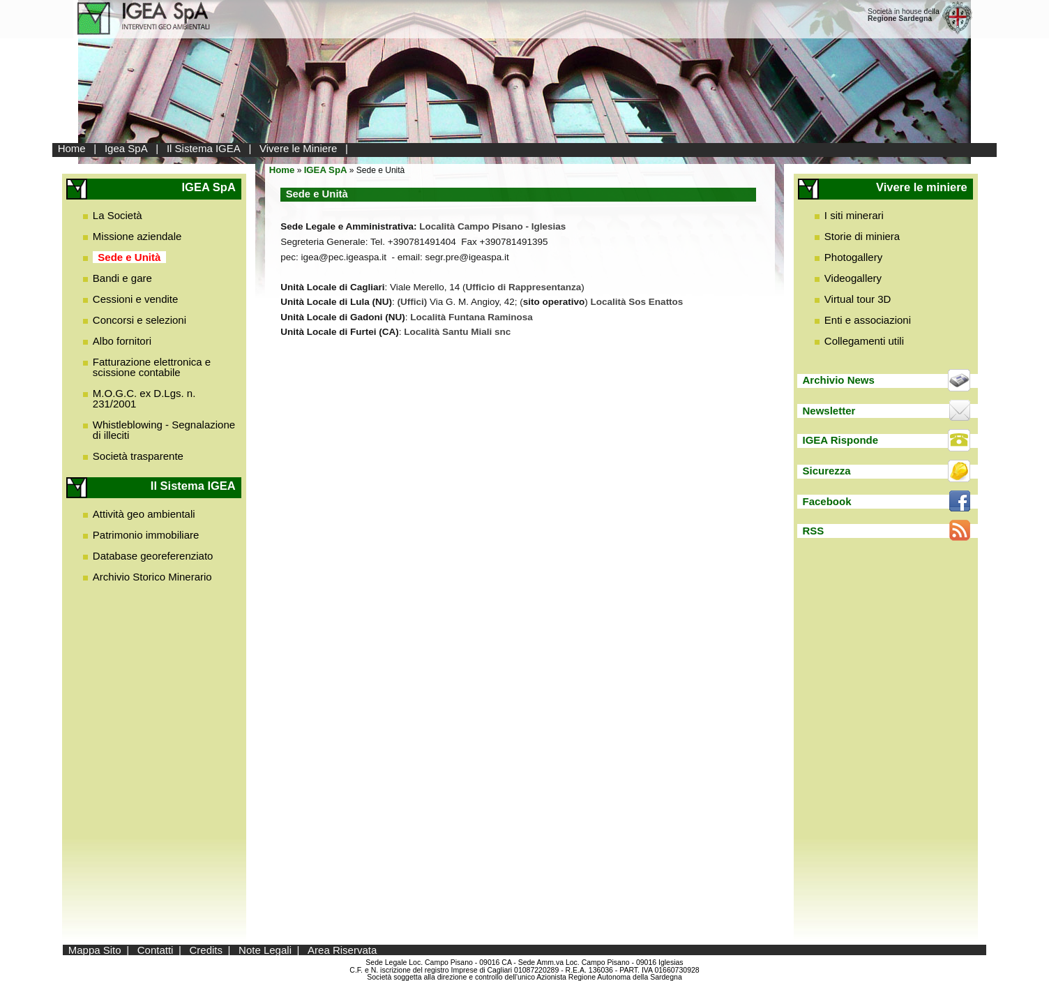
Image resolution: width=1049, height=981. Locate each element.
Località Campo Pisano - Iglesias (492, 226)
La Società (117, 215)
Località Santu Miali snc (457, 332)
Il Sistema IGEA (204, 148)
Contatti (155, 950)
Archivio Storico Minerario (152, 577)
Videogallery (853, 278)
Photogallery (853, 257)
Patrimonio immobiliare (146, 535)
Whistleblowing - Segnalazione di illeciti (164, 430)
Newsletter (828, 411)
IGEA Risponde (840, 440)
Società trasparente (138, 456)
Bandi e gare (122, 278)
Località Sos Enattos (637, 302)
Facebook (826, 501)
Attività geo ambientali (144, 514)
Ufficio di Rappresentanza (524, 287)
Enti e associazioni (867, 320)
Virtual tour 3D (857, 299)
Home (72, 148)
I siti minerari (854, 215)
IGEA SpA (325, 170)
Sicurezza (826, 471)
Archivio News (838, 380)
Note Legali (265, 950)
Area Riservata (342, 950)
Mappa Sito (94, 950)
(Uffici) (413, 302)
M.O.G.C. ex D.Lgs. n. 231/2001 (144, 398)
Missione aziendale (137, 236)
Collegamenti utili (864, 341)
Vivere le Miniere (298, 148)
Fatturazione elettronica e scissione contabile (152, 367)
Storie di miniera (862, 236)
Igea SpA (126, 148)
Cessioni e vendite (136, 299)
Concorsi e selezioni (139, 320)
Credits (205, 950)
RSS (813, 531)
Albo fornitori (122, 341)
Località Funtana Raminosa (471, 317)
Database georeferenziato (153, 556)
